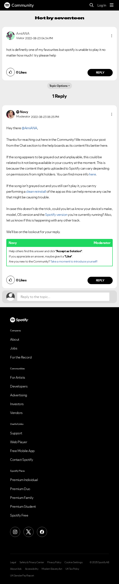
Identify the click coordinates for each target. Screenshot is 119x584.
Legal (13, 562)
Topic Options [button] (58, 86)
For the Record (20, 357)
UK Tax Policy (72, 569)
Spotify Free (19, 515)
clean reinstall (36, 191)
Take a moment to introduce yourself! (73, 261)
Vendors (16, 412)
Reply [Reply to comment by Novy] (100, 280)
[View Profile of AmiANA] (22, 33)
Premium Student (23, 506)
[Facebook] (42, 532)
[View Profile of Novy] (24, 111)
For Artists (17, 377)
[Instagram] (15, 532)
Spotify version (56, 214)
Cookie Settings (73, 562)
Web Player (18, 442)
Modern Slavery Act (52, 569)
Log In (101, 5)
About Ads (16, 569)
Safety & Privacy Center (32, 562)
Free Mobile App (22, 450)
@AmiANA (29, 128)
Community (19, 5)
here (92, 174)
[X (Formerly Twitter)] (29, 532)
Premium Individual (24, 479)
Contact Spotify (21, 459)
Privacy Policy (54, 562)
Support (16, 433)
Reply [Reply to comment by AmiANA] (100, 72)
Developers (18, 386)
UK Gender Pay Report (22, 575)
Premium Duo (20, 488)
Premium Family (21, 497)
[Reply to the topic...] (63, 297)
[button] (112, 36)
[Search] (91, 5)
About (14, 339)
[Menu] (112, 5)
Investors (17, 404)
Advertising (18, 395)
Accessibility (31, 569)
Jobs (13, 348)
